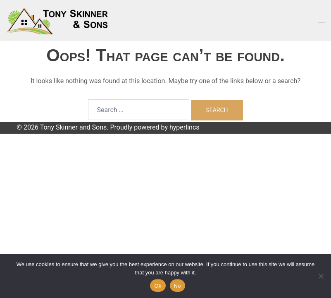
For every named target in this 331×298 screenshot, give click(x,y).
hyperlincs (184, 127)
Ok (157, 286)
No (177, 286)
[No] (321, 276)
